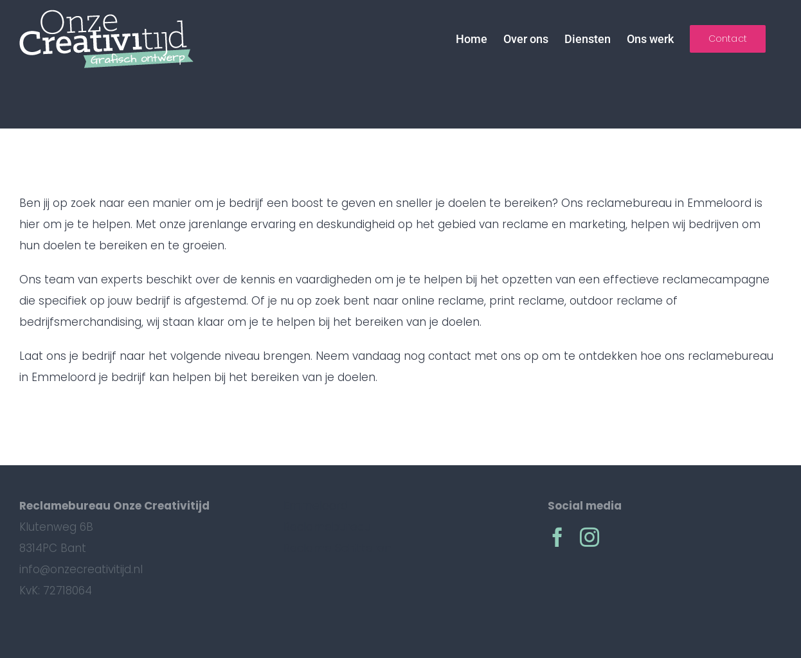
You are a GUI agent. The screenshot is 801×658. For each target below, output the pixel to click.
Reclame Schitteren (338, 548)
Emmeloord (316, 505)
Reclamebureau (327, 527)
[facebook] (557, 537)
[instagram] (589, 537)
